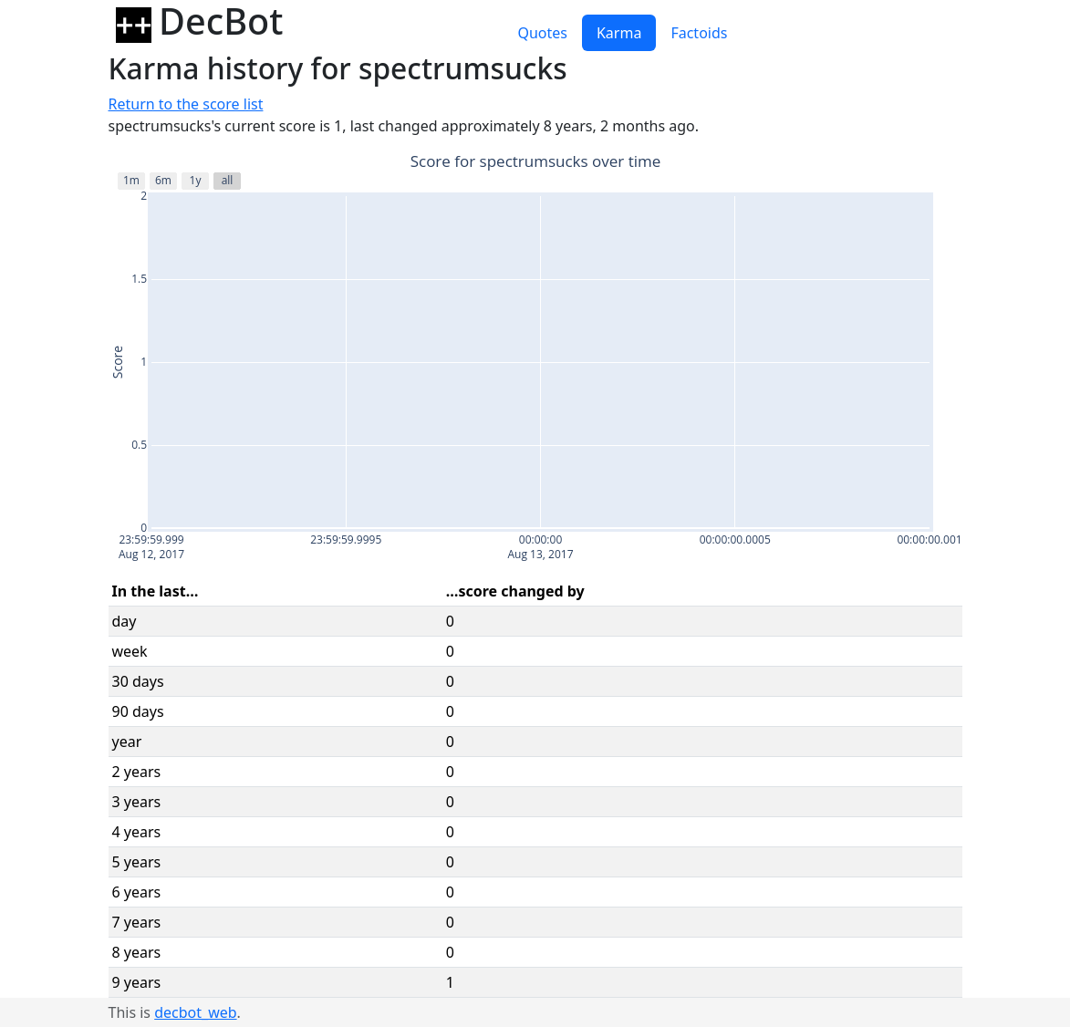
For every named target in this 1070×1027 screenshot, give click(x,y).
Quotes (542, 33)
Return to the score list (186, 104)
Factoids (698, 33)
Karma (619, 33)
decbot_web (195, 1012)
